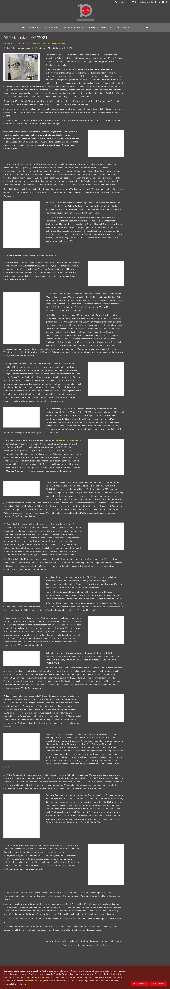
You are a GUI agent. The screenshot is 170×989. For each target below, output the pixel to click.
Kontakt (71, 941)
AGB (111, 941)
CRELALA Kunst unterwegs (52, 43)
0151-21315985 (123, 2)
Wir (77, 941)
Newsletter (84, 941)
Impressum (104, 941)
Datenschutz (94, 941)
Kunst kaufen (48, 941)
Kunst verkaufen (60, 941)
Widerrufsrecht (121, 941)
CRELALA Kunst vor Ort (27, 43)
